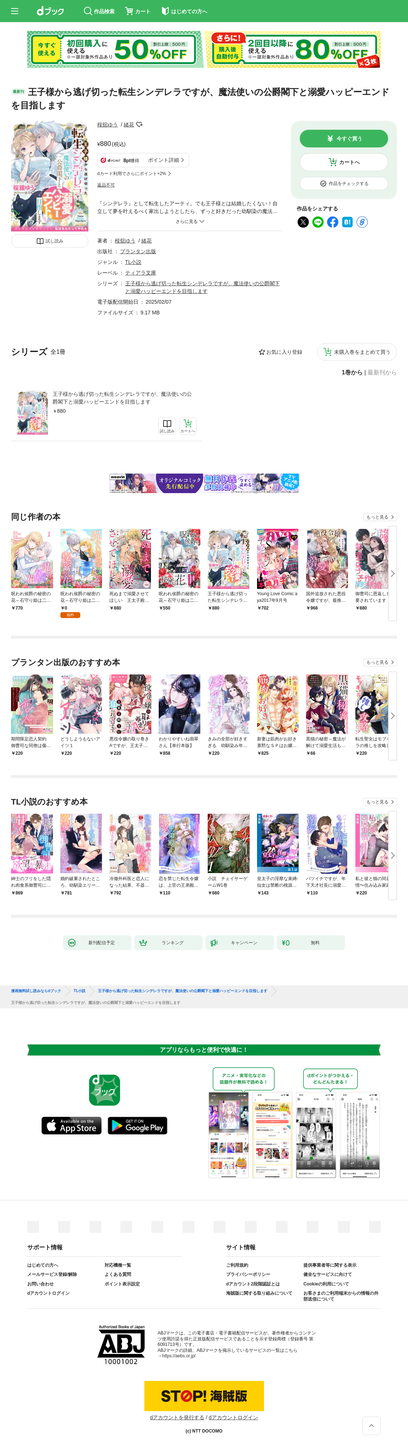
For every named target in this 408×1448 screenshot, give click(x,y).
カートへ (349, 162)
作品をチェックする (349, 183)
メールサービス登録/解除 (52, 1274)
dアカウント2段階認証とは (253, 1284)
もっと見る (377, 517)
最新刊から (382, 373)
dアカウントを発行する (177, 1417)
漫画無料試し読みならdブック (36, 991)
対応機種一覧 (118, 1265)
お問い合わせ (40, 1284)
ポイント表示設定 (122, 1284)
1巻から (352, 373)
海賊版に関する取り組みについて (259, 1293)
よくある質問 (118, 1274)
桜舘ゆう (107, 125)
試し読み (54, 241)
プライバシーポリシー (248, 1274)
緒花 (129, 125)
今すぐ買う (349, 139)
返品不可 (106, 185)
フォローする (139, 124)
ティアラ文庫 (140, 273)
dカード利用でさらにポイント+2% (131, 173)
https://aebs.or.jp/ (179, 1355)
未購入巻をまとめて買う (362, 352)
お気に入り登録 (284, 352)
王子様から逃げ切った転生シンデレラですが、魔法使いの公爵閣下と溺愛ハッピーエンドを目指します (122, 398)
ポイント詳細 (163, 160)
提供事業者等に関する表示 (329, 1265)
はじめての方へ (42, 1265)
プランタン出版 (138, 251)
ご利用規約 (237, 1265)
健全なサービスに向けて (327, 1274)
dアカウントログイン (48, 1293)
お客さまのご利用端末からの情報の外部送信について (341, 1296)
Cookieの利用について (326, 1284)
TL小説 (133, 262)
